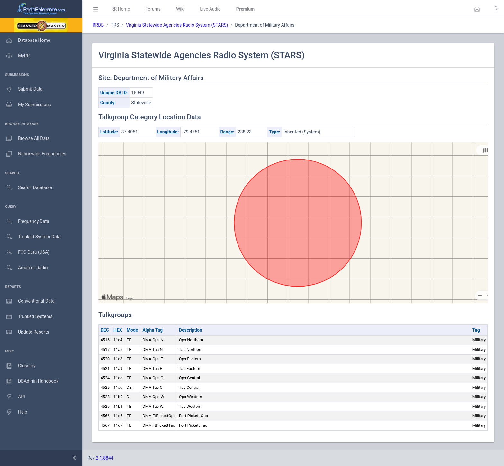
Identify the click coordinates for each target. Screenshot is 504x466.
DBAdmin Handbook (29, 381)
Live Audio (210, 9)
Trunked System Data (30, 237)
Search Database (26, 187)
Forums (153, 9)
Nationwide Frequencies (33, 154)
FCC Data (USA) (25, 252)
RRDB (98, 25)
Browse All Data (25, 139)
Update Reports (24, 332)
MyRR (15, 56)
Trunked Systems (26, 317)
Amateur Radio (24, 267)
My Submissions (25, 105)
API (12, 397)
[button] (477, 9)
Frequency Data (24, 221)
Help (13, 412)
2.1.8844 (104, 458)
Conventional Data (27, 301)
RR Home (120, 9)
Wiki (180, 9)
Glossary (17, 366)
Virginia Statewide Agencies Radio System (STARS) (177, 25)
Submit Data (21, 89)
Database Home (25, 40)
